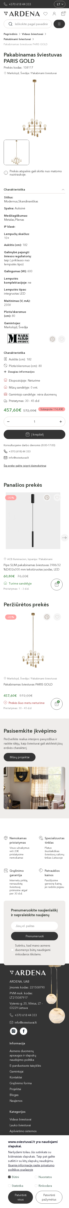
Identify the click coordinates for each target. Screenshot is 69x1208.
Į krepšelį (37, 434)
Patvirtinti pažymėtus (49, 1197)
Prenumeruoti (35, 936)
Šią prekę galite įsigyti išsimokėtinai (25, 465)
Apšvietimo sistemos (23, 1131)
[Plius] (60, 421)
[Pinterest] (52, 339)
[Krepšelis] (63, 14)
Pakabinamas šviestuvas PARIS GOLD (25, 44)
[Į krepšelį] (57, 584)
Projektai (15, 1089)
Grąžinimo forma (21, 1083)
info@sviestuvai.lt (19, 457)
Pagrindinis (10, 34)
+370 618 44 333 (20, 4)
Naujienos (16, 1101)
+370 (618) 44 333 (20, 451)
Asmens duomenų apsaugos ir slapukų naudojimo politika (23, 1055)
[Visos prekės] (59, 24)
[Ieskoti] (10, 24)
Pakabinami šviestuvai (17, 39)
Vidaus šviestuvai (32, 34)
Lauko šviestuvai (20, 1125)
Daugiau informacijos (21, 371)
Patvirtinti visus (20, 1197)
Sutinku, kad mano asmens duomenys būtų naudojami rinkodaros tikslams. (30, 950)
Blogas (14, 1095)
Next (64, 537)
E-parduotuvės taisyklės (25, 1065)
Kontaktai (16, 1077)
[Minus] (8, 421)
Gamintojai (16, 1071)
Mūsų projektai (19, 757)
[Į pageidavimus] (61, 339)
